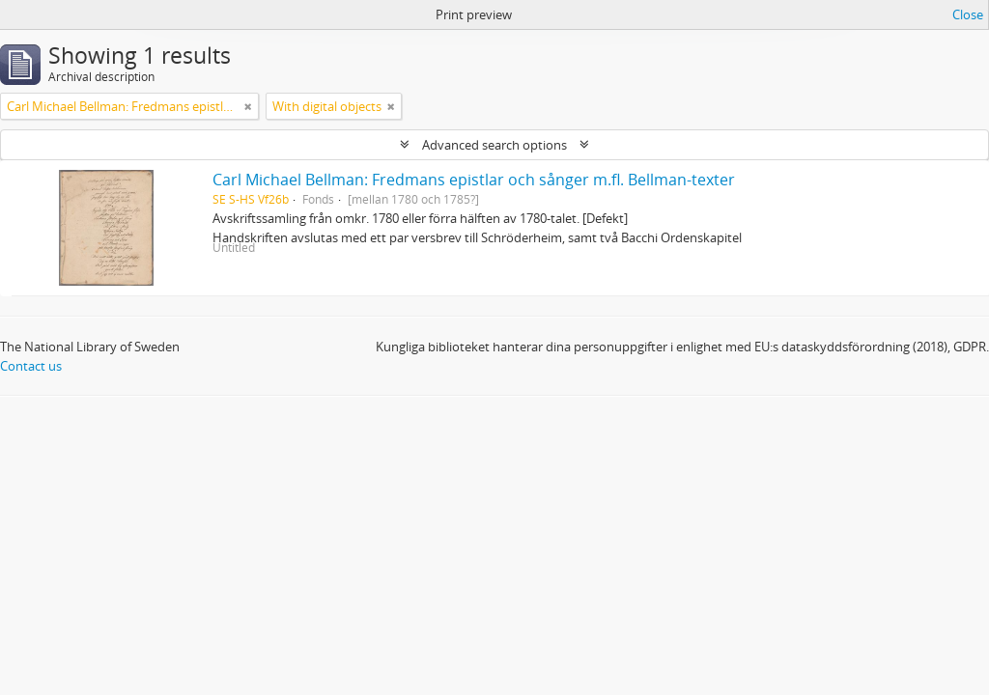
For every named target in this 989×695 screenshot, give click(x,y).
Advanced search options (494, 144)
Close (967, 14)
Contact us (31, 366)
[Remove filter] (248, 106)
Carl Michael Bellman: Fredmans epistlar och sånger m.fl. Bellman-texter (473, 179)
